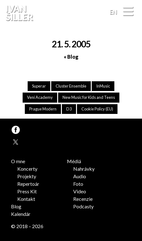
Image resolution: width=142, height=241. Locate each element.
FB (130, 29)
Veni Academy (40, 97)
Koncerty (27, 169)
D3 (69, 108)
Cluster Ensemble (71, 85)
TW (15, 141)
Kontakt (26, 199)
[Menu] (128, 11)
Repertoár (28, 184)
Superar (39, 85)
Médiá (74, 161)
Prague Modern (43, 108)
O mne (18, 161)
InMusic (103, 85)
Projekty (26, 176)
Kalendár (20, 214)
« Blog (71, 57)
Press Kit (27, 191)
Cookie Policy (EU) (97, 108)
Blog (16, 206)
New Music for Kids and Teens (89, 97)
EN (113, 11)
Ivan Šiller (19, 13)
